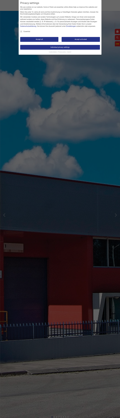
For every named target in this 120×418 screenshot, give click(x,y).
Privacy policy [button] (62, 52)
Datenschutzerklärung (28, 26)
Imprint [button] (69, 52)
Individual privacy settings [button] (60, 47)
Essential (25, 31)
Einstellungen (71, 26)
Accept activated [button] (81, 39)
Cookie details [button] (53, 52)
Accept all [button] (39, 39)
